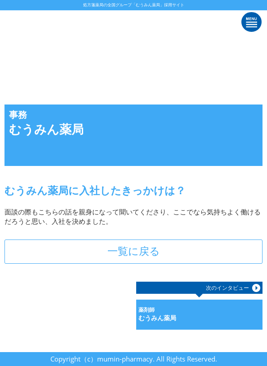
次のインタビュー (227, 288)
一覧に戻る (133, 251)
